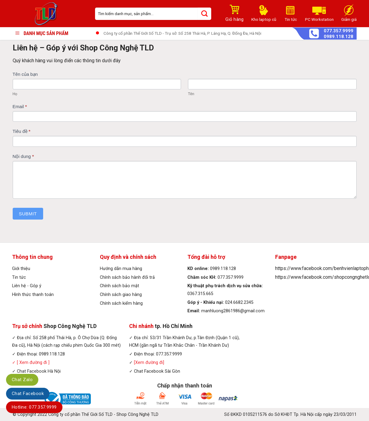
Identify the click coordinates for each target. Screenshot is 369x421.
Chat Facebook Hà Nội (39, 371)
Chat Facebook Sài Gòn (157, 371)
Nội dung (23, 156)
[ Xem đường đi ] (32, 362)
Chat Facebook (28, 393)
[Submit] (204, 14)
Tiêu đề (21, 131)
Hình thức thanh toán (33, 294)
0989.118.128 (338, 36)
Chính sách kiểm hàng (121, 303)
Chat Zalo (22, 379)
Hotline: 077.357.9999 (34, 407)
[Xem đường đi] (149, 362)
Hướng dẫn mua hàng (121, 268)
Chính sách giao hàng (121, 294)
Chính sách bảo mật (119, 285)
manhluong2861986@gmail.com (233, 310)
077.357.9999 (338, 31)
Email (20, 106)
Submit (28, 213)
